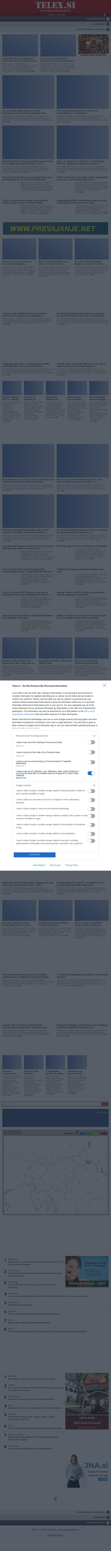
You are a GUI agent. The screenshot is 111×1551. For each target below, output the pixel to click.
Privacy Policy (71, 865)
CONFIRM (34, 855)
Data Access (55, 865)
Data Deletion (39, 865)
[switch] (91, 742)
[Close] (105, 686)
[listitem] (55, 735)
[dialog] (55, 775)
